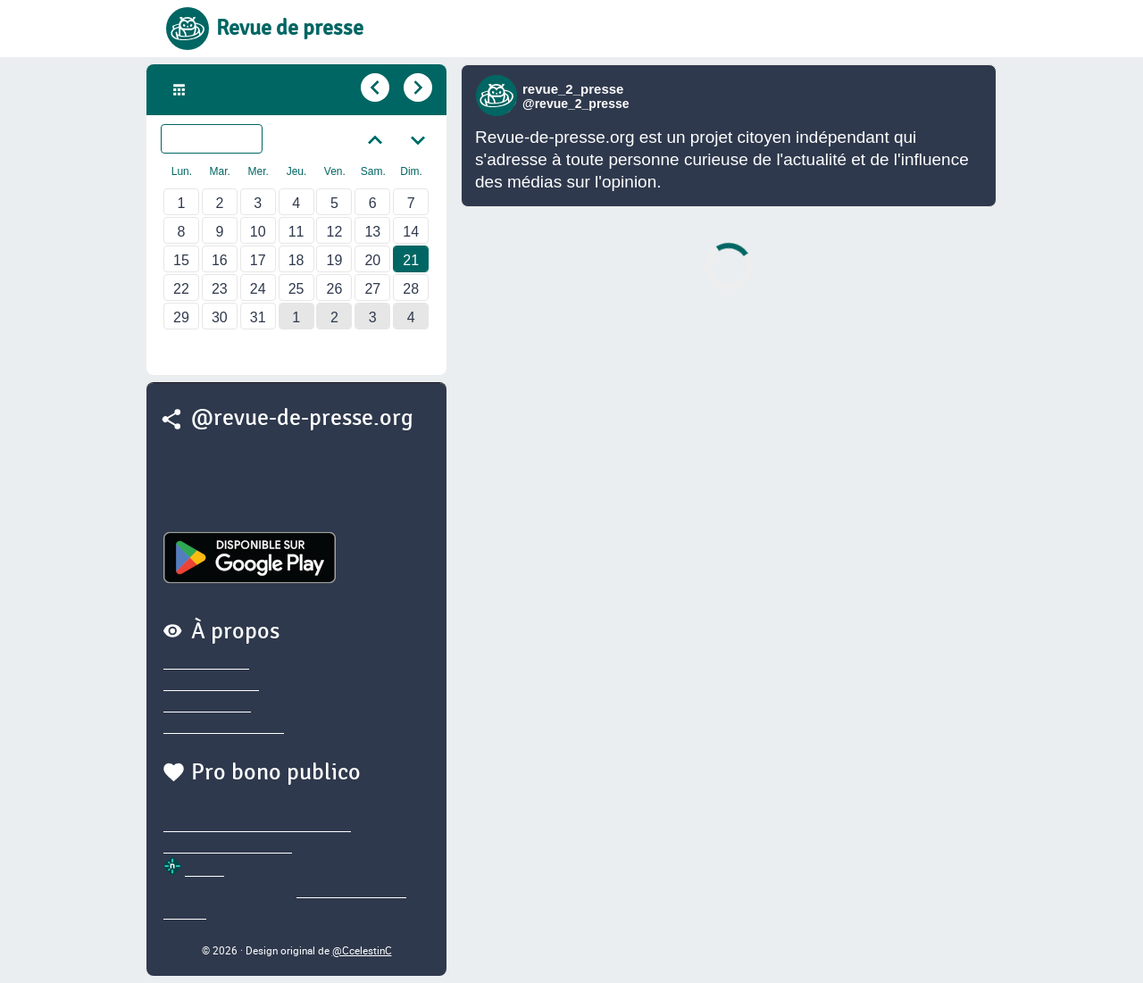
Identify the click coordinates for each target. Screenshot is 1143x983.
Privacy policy (206, 662)
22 (181, 288)
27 (372, 288)
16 (220, 260)
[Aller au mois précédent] (375, 138)
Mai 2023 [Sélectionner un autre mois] (223, 139)
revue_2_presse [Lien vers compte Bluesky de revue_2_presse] (572, 88)
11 (296, 231)
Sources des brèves (223, 727)
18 (296, 260)
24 (258, 288)
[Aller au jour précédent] (373, 88)
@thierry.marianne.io (227, 846)
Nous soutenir (207, 705)
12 (335, 231)
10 (258, 231)
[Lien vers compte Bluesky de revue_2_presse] (498, 95)
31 (258, 317)
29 (181, 317)
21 (411, 260)
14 (411, 231)
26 (335, 288)
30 (220, 317)
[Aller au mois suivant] (418, 138)
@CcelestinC (362, 950)
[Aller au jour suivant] (416, 88)
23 (220, 288)
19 (335, 260)
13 (372, 231)
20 (372, 260)
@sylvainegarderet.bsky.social (257, 825)
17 (258, 260)
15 (181, 260)
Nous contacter (211, 684)
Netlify (204, 869)
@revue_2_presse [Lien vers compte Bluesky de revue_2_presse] (576, 103)
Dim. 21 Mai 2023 (248, 90)
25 (296, 288)
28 (411, 288)
